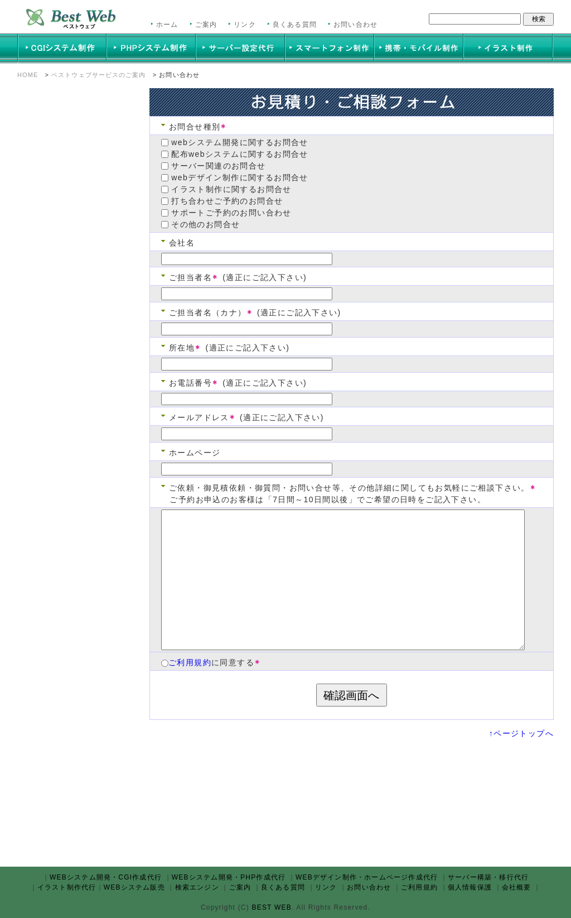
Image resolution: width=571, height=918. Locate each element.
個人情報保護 (470, 887)
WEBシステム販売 (134, 887)
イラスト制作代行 (66, 887)
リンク (245, 24)
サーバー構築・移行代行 (488, 877)
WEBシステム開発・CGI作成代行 (106, 877)
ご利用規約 (189, 662)
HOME (27, 74)
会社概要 (516, 887)
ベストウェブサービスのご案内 (98, 74)
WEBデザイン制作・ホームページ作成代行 (367, 877)
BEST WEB (270, 907)
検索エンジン (197, 887)
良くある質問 (295, 24)
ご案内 (206, 24)
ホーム (167, 24)
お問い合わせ (355, 24)
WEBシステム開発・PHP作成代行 (229, 877)
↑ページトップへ (521, 733)
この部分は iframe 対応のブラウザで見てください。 (75, 470)
